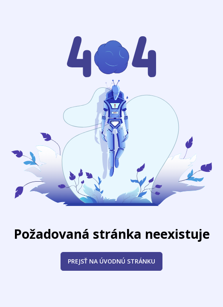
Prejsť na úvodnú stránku (111, 261)
